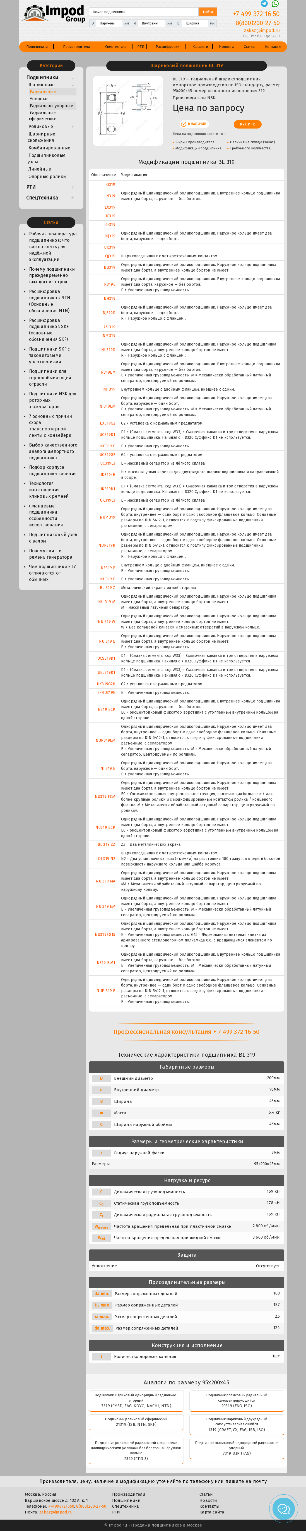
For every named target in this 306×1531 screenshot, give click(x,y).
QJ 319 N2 (106, 858)
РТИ (140, 47)
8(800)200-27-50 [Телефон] (258, 23)
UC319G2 (107, 454)
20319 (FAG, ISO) (236, 1405)
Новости (226, 47)
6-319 (110, 224)
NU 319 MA (105, 881)
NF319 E (108, 568)
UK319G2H (106, 684)
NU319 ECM (105, 796)
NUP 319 (107, 517)
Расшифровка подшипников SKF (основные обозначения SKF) (49, 330)
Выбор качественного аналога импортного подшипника (53, 451)
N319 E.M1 (106, 962)
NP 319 (109, 335)
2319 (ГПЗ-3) (136, 1458)
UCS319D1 (106, 658)
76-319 (109, 327)
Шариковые (41, 84)
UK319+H (107, 474)
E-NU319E (106, 692)
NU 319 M (106, 602)
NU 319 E (107, 641)
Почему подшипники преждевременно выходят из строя (52, 276)
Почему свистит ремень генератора (50, 554)
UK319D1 (107, 489)
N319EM (108, 372)
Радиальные (43, 91)
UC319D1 (107, 434)
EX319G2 (107, 423)
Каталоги (200, 47)
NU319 (109, 267)
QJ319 (110, 256)
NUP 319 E (106, 990)
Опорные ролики (47, 176)
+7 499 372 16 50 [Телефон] (256, 14)
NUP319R (106, 545)
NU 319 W (106, 621)
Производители (76, 47)
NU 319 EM (105, 906)
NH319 (109, 298)
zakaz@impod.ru (56, 1512)
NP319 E (107, 446)
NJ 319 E (107, 768)
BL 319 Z (107, 587)
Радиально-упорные (51, 105)
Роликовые (40, 126)
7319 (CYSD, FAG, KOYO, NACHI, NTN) (136, 1405)
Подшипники (37, 47)
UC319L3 (107, 463)
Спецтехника (115, 47)
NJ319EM (107, 406)
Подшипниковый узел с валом (53, 538)
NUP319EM (105, 740)
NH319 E (107, 579)
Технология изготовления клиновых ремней (49, 490)
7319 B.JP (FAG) (237, 1453)
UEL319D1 (106, 672)
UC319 (109, 216)
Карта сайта (211, 1512)
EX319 (110, 207)
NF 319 (109, 389)
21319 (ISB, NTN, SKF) (136, 1424)
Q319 (110, 184)
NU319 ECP (105, 827)
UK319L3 (107, 500)
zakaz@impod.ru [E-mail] (262, 30)
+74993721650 (61, 1506)
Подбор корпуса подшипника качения (53, 470)
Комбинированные (49, 148)
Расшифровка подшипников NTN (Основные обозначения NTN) (50, 301)
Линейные (39, 169)
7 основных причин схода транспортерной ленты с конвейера (50, 426)
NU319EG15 (105, 934)
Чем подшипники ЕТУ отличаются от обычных (52, 573)
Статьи (249, 47)
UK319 (109, 247)
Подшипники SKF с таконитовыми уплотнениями (49, 355)
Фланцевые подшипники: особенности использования (46, 515)
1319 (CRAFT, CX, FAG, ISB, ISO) (236, 1429)
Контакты (273, 47)
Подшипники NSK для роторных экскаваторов (53, 400)
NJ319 (110, 236)
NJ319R (109, 312)
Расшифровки (167, 47)
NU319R (108, 349)
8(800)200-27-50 (91, 1506)
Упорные (39, 98)
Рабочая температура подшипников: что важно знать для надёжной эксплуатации (53, 246)
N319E (109, 284)
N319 (110, 196)
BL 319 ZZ (106, 844)
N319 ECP (106, 709)
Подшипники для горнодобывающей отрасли (50, 378)
